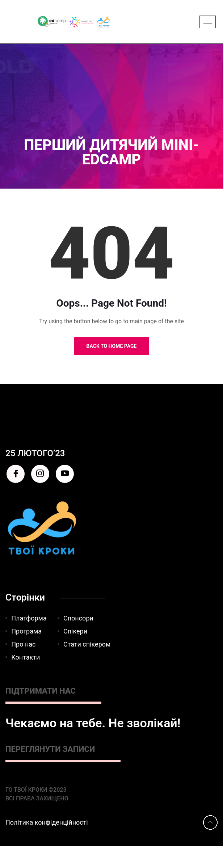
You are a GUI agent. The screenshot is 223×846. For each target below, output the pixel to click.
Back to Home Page (112, 346)
